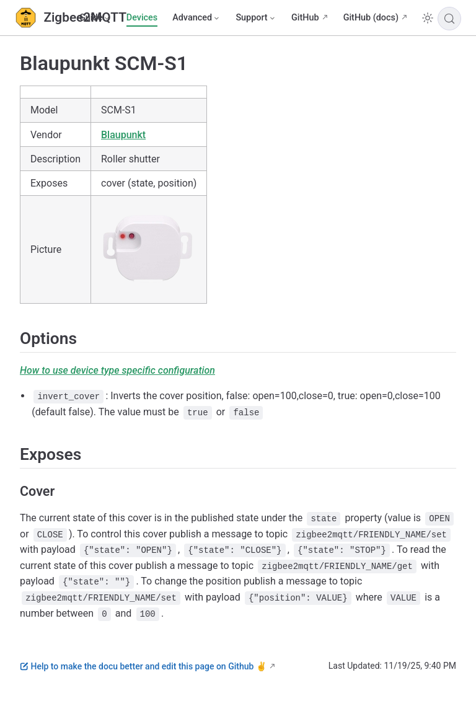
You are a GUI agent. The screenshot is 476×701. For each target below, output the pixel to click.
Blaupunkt (123, 135)
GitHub (305, 17)
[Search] (449, 18)
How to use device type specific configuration (117, 370)
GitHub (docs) (371, 17)
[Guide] (95, 18)
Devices (141, 17)
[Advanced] (196, 18)
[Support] (256, 18)
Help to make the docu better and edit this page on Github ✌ (143, 666)
